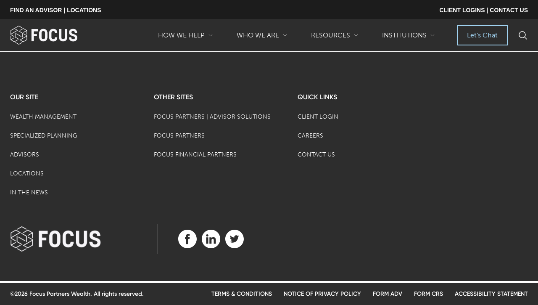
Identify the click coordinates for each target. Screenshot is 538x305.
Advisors (24, 154)
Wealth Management (43, 116)
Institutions (408, 38)
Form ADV (387, 293)
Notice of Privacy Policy (322, 293)
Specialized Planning (43, 135)
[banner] (57, 35)
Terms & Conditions (241, 293)
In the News (29, 192)
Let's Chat (482, 35)
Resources (334, 38)
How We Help (185, 38)
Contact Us (316, 154)
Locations (27, 173)
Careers (310, 135)
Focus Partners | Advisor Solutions (212, 116)
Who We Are (262, 38)
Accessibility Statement (491, 293)
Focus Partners (179, 135)
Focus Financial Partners (195, 154)
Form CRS (428, 293)
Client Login (318, 116)
